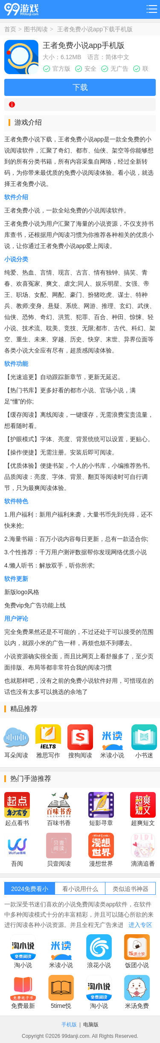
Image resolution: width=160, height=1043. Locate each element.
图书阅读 (36, 29)
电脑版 (91, 1025)
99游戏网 (21, 8)
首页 (10, 29)
